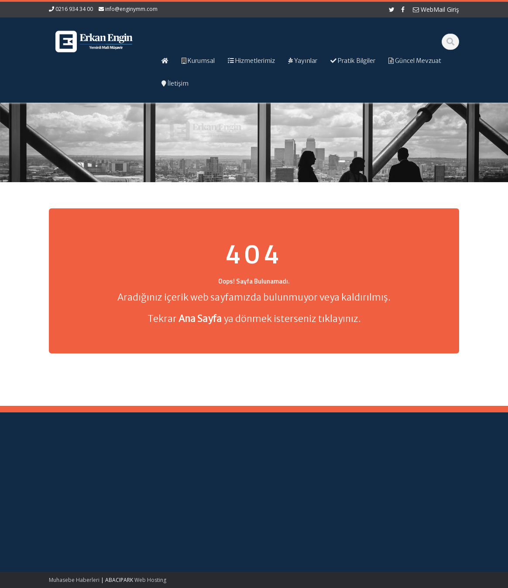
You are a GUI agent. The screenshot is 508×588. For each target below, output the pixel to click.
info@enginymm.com (131, 9)
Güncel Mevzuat (292, 485)
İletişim (280, 493)
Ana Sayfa (284, 461)
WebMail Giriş (436, 9)
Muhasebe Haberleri (74, 580)
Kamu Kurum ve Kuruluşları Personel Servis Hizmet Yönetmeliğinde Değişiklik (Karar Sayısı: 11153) (84, 477)
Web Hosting (150, 580)
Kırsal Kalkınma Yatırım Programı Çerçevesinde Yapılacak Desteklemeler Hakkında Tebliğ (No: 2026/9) (80, 522)
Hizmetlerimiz (288, 477)
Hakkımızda (286, 469)
